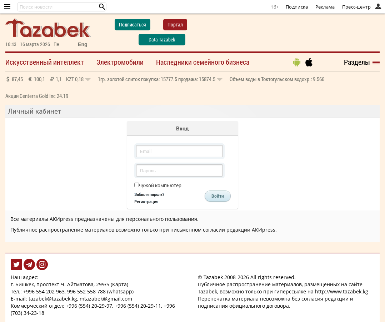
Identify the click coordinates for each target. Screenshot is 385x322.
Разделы (357, 61)
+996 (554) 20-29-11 (138, 305)
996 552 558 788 (86, 291)
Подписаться (132, 24)
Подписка (297, 7)
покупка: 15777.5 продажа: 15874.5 (160, 79)
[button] (102, 7)
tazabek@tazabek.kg (53, 298)
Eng (82, 44)
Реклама (325, 7)
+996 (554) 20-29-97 (89, 305)
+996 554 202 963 (44, 291)
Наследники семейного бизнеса (202, 61)
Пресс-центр (356, 7)
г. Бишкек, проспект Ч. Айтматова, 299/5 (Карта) (69, 284)
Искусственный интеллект (44, 61)
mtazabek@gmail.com (106, 298)
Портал (175, 24)
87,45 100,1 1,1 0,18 (48, 79)
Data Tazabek (162, 39)
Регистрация (146, 201)
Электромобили (120, 61)
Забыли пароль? (149, 194)
